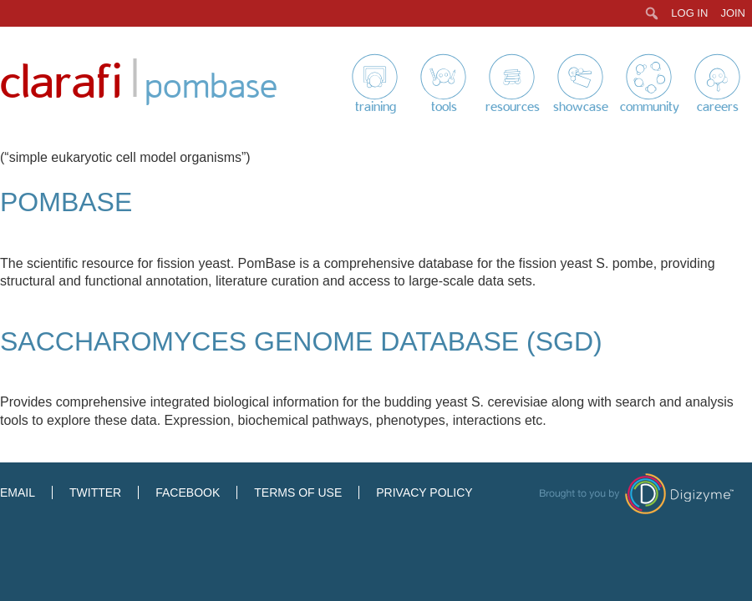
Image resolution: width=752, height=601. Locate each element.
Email (17, 492)
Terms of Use (298, 492)
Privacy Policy (424, 492)
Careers (718, 106)
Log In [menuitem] (689, 13)
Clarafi (61, 83)
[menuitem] (652, 13)
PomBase (66, 202)
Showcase (580, 106)
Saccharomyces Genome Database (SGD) (301, 341)
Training (375, 106)
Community (649, 106)
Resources (512, 106)
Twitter (95, 492)
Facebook (187, 492)
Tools (444, 106)
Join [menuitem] (732, 13)
